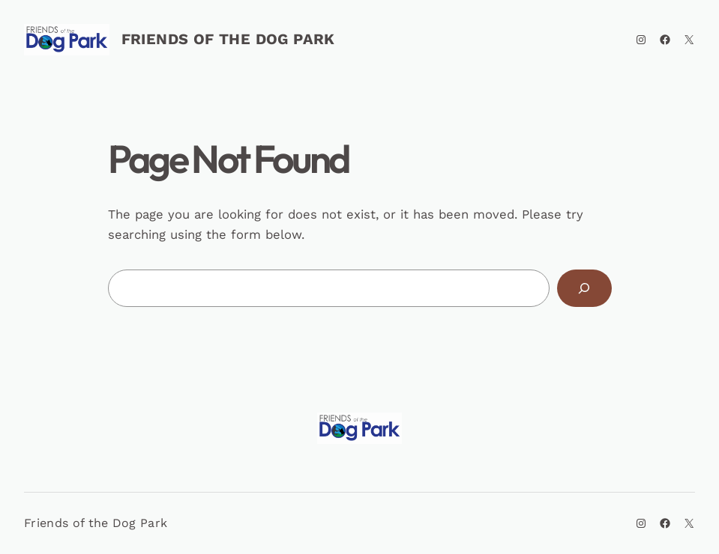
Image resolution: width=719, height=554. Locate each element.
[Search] (584, 288)
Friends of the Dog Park (228, 39)
